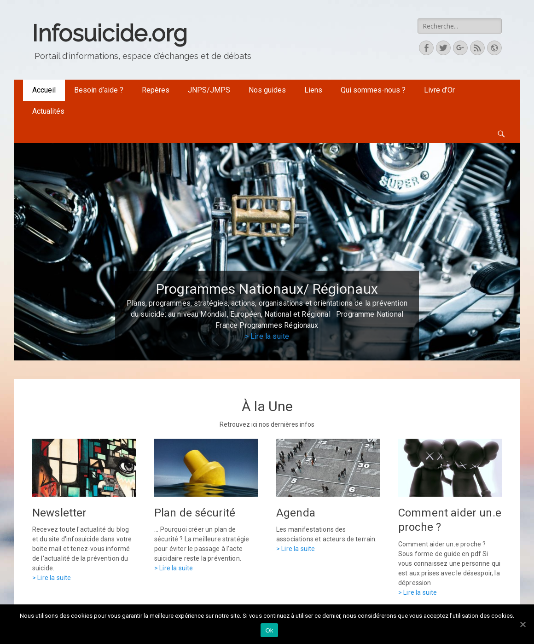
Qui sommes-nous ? (373, 90)
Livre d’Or (439, 90)
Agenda (295, 512)
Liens (313, 90)
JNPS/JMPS (209, 90)
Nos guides (267, 90)
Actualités (48, 111)
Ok (269, 630)
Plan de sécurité (195, 512)
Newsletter (59, 512)
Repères (155, 90)
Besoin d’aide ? (98, 90)
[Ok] (522, 624)
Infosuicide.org (109, 33)
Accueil (44, 90)
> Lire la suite (267, 336)
